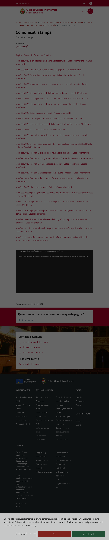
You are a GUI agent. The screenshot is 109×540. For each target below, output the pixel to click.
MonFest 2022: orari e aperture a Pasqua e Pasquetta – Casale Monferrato (49, 118)
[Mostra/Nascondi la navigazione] (4, 11)
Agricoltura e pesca (43, 397)
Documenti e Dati (23, 424)
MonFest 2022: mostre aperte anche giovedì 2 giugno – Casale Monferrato (49, 69)
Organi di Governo (23, 404)
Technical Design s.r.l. (32, 533)
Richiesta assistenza (44, 471)
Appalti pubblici (42, 412)
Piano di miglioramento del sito (63, 483)
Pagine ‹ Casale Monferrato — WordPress (34, 55)
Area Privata (21, 518)
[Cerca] (90, 11)
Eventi (78, 424)
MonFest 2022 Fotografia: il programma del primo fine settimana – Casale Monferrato (54, 158)
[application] (54, 271)
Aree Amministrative (24, 397)
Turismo (59, 435)
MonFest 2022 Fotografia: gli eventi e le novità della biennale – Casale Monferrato (52, 152)
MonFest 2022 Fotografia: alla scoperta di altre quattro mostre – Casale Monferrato (53, 172)
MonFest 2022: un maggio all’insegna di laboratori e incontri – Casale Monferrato (52, 98)
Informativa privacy (63, 460)
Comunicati (80, 401)
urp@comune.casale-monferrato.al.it (24, 479)
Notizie (79, 397)
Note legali (60, 468)
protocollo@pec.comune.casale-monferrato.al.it (24, 489)
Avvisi (78, 404)
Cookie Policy (61, 464)
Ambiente (40, 401)
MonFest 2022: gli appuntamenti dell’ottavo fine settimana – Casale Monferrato (51, 93)
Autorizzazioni (41, 416)
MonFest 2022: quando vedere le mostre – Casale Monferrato (43, 112)
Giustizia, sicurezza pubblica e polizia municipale (63, 401)
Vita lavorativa (61, 439)
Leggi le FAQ (41, 452)
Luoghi (78, 421)
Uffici (18, 401)
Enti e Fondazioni (22, 420)
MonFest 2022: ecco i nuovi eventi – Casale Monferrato (40, 129)
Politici (18, 408)
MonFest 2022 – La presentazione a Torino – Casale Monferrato (44, 187)
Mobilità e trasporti (63, 416)
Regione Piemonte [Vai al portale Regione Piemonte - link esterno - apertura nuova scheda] (22, 3)
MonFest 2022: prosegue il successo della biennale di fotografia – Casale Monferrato (53, 124)
